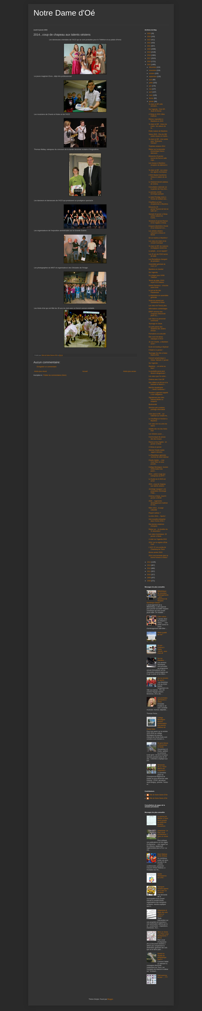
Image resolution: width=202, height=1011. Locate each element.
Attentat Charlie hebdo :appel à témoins (156, 451)
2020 (149, 49)
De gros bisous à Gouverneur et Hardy (163, 745)
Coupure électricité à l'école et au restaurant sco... (158, 227)
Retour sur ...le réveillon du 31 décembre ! (158, 530)
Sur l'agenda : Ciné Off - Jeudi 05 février (157, 110)
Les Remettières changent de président (158, 260)
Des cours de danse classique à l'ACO (156, 338)
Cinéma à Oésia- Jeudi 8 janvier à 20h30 (157, 497)
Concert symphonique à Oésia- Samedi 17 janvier (159, 359)
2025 (149, 33)
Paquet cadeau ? (155, 513)
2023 (149, 40)
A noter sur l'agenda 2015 (158, 539)
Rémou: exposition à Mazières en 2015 (156, 120)
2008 (149, 581)
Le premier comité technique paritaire (156, 193)
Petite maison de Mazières (158, 131)
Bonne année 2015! (156, 552)
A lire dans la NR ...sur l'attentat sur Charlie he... (158, 415)
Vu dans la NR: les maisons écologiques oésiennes (158, 247)
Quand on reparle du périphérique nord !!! (162, 956)
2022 (149, 43)
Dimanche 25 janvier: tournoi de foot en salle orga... (158, 158)
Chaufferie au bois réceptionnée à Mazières (158, 203)
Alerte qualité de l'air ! (162, 633)
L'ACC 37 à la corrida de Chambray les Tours (157, 548)
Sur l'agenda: (153, 272)
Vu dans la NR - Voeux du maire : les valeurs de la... (158, 126)
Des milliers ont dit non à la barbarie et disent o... (158, 383)
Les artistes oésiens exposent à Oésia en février (157, 233)
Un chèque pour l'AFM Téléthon (156, 276)
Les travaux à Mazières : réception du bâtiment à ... (158, 165)
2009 (149, 578)
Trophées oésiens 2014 (157, 146)
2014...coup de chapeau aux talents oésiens (157, 485)
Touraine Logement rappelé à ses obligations (158, 393)
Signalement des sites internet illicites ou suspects (156, 399)
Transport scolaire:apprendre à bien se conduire (163, 889)
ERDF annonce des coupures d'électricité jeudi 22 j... (157, 314)
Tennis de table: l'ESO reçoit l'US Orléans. (156, 281)
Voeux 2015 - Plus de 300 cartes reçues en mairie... (159, 135)
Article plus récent (40, 371)
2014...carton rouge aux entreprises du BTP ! (157, 475)
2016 (149, 61)
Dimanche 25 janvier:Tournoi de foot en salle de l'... (159, 209)
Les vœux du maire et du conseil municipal (157, 242)
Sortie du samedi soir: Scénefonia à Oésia (157, 301)
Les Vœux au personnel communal (157, 320)
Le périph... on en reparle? (158, 251)
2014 (149, 562)
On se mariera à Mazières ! (158, 238)
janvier (151, 101)
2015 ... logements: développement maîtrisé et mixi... (158, 503)
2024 (149, 36)
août (151, 80)
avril (150, 92)
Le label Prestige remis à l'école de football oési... (158, 198)
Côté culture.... (163, 617)
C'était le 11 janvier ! (156, 350)
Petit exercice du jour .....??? (163, 976)
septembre (153, 76)
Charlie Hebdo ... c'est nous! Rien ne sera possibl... (156, 462)
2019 (149, 52)
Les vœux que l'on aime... (158, 376)
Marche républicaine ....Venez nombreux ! (157, 388)
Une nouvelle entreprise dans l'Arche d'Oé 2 (157, 520)
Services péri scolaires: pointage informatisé (157, 408)
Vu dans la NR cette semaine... (156, 105)
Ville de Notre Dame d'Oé (158, 798)
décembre (153, 67)
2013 (149, 565)
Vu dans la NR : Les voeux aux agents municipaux (158, 171)
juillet (151, 83)
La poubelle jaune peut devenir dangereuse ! (157, 372)
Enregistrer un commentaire (46, 367)
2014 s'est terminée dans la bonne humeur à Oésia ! (158, 556)
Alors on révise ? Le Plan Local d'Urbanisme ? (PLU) (163, 935)
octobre (152, 73)
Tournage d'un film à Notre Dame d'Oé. (158, 354)
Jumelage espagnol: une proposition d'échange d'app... (157, 491)
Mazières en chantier (156, 269)
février (151, 98)
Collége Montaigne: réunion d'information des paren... (158, 469)
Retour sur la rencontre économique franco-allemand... (157, 151)
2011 (149, 571)
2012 (149, 568)
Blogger (110, 999)
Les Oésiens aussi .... (156, 434)
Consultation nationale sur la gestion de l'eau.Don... (158, 188)
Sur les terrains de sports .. (163, 679)
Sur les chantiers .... (162, 659)
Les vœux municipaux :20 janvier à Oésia (158, 535)
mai (150, 89)
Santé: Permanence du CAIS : (162, 876)
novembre (153, 70)
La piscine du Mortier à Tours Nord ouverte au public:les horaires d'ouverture (163, 821)
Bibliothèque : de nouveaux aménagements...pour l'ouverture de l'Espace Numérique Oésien (158, 597)
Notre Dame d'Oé (64, 12)
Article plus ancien (129, 371)
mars (151, 95)
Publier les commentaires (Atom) (54, 375)
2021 (149, 46)
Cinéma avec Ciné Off (156, 379)
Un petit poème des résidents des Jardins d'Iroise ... (157, 329)
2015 (149, 64)
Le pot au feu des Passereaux (155, 291)
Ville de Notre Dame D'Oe (158, 795)
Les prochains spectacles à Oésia (162, 700)
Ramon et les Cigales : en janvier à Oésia (158, 443)
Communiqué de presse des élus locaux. (157, 438)
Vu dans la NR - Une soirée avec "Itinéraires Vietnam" (158, 141)
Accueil (85, 371)
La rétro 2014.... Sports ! (157, 516)
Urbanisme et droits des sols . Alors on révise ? (163, 913)
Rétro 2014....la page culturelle (156, 509)
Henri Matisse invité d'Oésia (162, 855)
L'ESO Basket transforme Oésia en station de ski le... (158, 177)
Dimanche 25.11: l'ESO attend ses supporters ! (162, 768)
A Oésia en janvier (155, 447)
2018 (149, 55)
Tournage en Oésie (155, 324)
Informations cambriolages (158, 309)
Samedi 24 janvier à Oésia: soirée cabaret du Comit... (158, 216)
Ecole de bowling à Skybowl (158, 347)
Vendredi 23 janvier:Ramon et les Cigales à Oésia (158, 222)
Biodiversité (153, 404)
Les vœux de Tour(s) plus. (158, 306)
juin (150, 86)
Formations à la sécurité (157, 334)
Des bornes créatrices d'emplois (156, 525)
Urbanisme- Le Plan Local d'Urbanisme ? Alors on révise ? (163, 834)
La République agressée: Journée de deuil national (158, 456)
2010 (149, 574)
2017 (149, 58)
